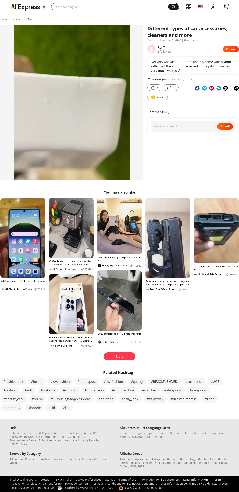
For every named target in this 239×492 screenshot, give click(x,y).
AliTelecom (145, 463)
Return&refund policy (67, 433)
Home (3, 19)
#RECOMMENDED (164, 381)
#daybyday (155, 399)
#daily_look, (130, 399)
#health (37, 381)
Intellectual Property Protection (30, 479)
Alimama (172, 459)
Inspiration (17, 19)
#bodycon (105, 399)
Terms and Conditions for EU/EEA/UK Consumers (124, 483)
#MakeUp (48, 390)
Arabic (141, 437)
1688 (141, 466)
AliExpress (158, 459)
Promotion (43, 459)
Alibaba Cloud (206, 459)
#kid (52, 408)
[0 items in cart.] (226, 7)
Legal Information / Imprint (202, 479)
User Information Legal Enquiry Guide (185, 483)
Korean (124, 437)
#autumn (70, 390)
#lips (66, 408)
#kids (29, 390)
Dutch (195, 433)
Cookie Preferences (88, 479)
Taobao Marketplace (195, 463)
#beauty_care (14, 399)
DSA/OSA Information (42, 437)
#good (209, 399)
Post (30, 19)
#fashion (10, 390)
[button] (43, 7)
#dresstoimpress (184, 399)
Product (30, 459)
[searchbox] (111, 6)
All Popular (17, 459)
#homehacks (94, 390)
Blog (103, 459)
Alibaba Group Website (135, 459)
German (175, 433)
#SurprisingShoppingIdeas (70, 399)
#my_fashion (113, 381)
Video (13, 463)
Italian (186, 433)
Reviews (87, 459)
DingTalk (159, 463)
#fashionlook (13, 381)
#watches (149, 390)
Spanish (153, 433)
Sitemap (110, 479)
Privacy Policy (63, 479)
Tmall (214, 463)
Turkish (205, 433)
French (164, 433)
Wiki (97, 459)
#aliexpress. (198, 390)
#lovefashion (60, 381)
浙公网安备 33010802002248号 (141, 488)
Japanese (218, 433)
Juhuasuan (173, 463)
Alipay (183, 459)
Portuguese (138, 433)
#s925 (214, 381)
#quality (137, 381)
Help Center (17, 433)
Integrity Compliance (71, 437)
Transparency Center (24, 440)
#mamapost (87, 381)
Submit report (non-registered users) (63, 440)
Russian (125, 433)
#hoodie (34, 408)
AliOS (132, 466)
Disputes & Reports (39, 433)
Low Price (58, 459)
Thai (133, 437)
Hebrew (152, 437)
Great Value (73, 459)
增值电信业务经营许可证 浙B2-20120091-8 (90, 488)
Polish (162, 437)
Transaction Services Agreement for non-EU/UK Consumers (49, 483)
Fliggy (192, 459)
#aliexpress (173, 390)
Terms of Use (127, 479)
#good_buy (12, 408)
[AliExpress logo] (25, 7)
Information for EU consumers (160, 479)
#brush (37, 399)
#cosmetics (193, 381)
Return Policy (18, 444)
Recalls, (94, 440)
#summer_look (123, 390)
